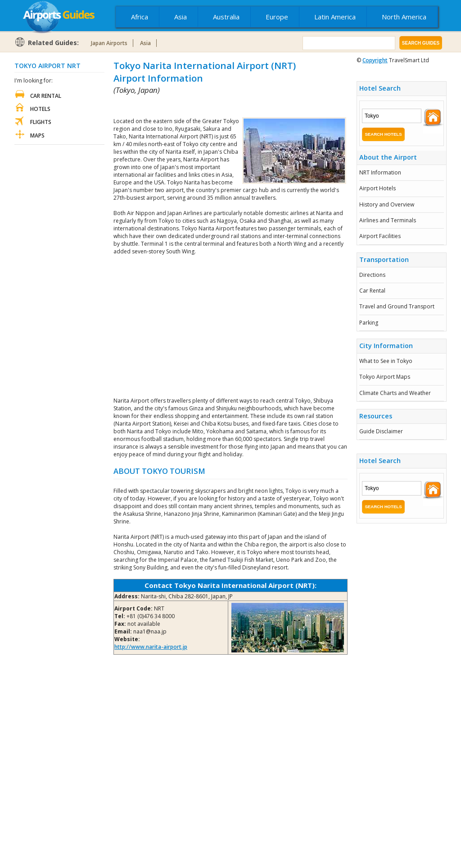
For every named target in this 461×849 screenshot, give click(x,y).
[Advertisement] (218, 106)
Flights (40, 122)
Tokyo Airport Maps (384, 377)
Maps (37, 135)
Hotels (40, 109)
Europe (277, 16)
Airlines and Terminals (387, 220)
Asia (180, 16)
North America (404, 16)
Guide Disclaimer (381, 431)
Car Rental (372, 290)
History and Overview (386, 204)
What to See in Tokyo (385, 361)
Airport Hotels (377, 188)
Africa (139, 16)
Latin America (335, 16)
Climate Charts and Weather (395, 393)
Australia (226, 16)
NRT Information (380, 172)
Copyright (375, 60)
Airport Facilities (380, 236)
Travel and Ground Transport (396, 306)
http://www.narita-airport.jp (150, 647)
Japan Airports (109, 43)
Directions (372, 275)
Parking (368, 322)
